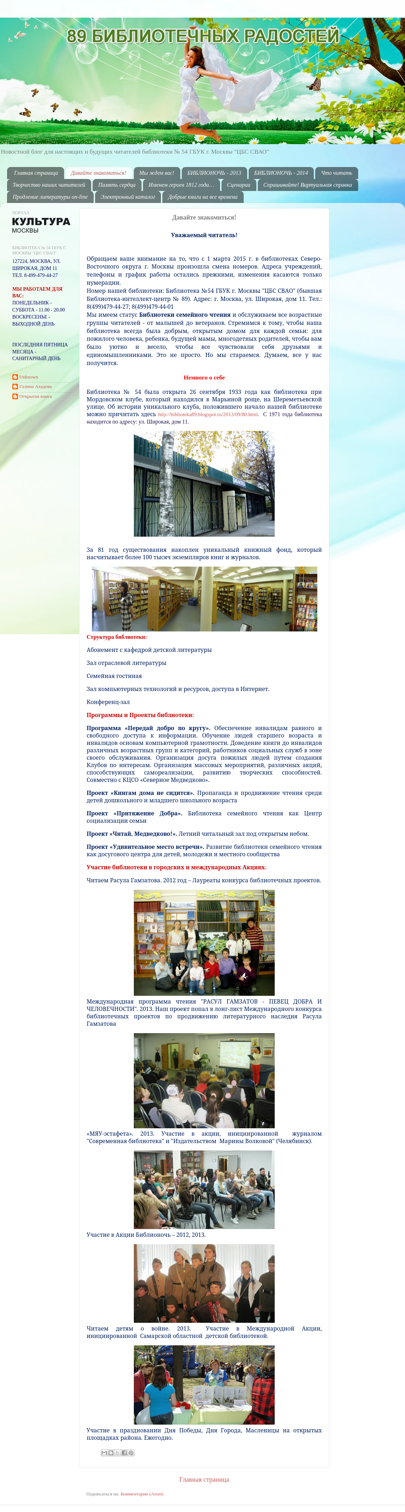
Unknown (28, 376)
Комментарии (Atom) (141, 1493)
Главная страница (36, 173)
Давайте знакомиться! (98, 173)
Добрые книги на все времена (202, 197)
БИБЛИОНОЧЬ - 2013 (214, 173)
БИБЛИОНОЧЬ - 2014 (281, 173)
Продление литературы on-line (50, 197)
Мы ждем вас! (157, 173)
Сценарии (238, 185)
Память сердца (117, 185)
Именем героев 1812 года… (181, 185)
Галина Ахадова (35, 386)
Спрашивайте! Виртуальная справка (307, 185)
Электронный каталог (128, 197)
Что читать (336, 173)
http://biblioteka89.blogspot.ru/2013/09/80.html (208, 414)
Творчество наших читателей (49, 185)
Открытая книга (35, 396)
